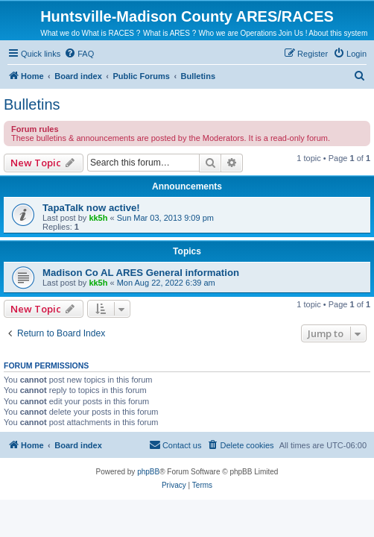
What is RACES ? (110, 33)
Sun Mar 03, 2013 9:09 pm (165, 217)
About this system (337, 33)
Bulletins (32, 104)
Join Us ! (293, 33)
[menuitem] (79, 54)
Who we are (218, 33)
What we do (60, 33)
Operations (258, 33)
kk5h (98, 217)
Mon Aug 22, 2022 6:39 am (166, 282)
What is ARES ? (169, 33)
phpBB (148, 472)
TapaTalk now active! (91, 207)
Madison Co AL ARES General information (140, 272)
